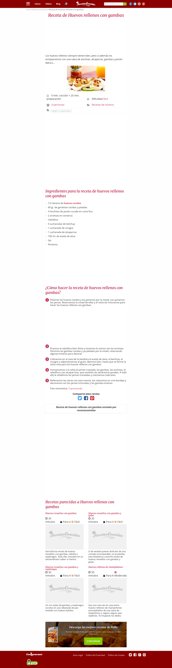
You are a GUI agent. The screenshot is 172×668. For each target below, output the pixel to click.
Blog (58, 4)
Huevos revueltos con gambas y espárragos (61, 568)
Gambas (54, 111)
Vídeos (48, 4)
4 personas (57, 104)
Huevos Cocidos (65, 111)
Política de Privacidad (95, 655)
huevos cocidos (72, 203)
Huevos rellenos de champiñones (105, 567)
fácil (105, 98)
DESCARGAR (93, 641)
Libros (37, 4)
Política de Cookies (116, 655)
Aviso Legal (78, 655)
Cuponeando (75, 388)
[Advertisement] (86, 35)
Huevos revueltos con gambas (60, 513)
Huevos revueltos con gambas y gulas (104, 514)
